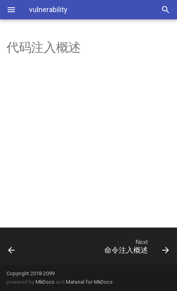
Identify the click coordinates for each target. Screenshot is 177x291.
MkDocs (45, 282)
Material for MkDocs (89, 282)
